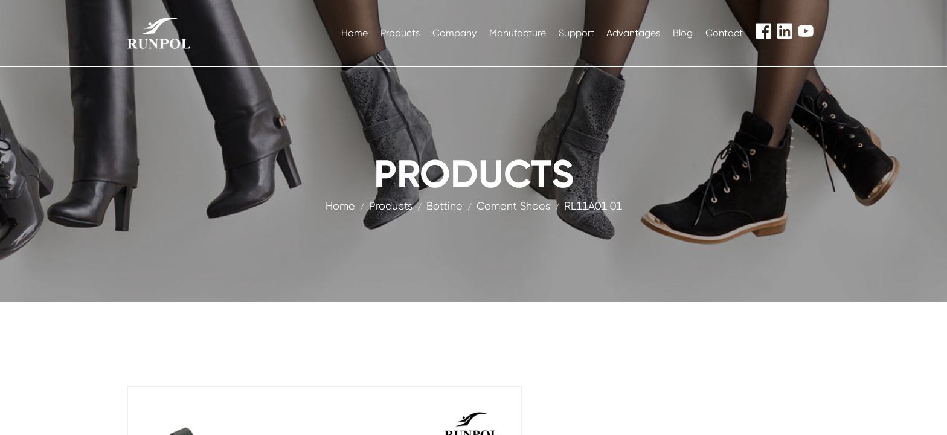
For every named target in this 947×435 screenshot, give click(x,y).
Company (454, 33)
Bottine (444, 205)
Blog (683, 33)
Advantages (633, 33)
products (391, 205)
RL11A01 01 (593, 205)
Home (354, 33)
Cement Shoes (513, 205)
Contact (724, 33)
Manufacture (517, 33)
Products (400, 33)
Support (576, 33)
